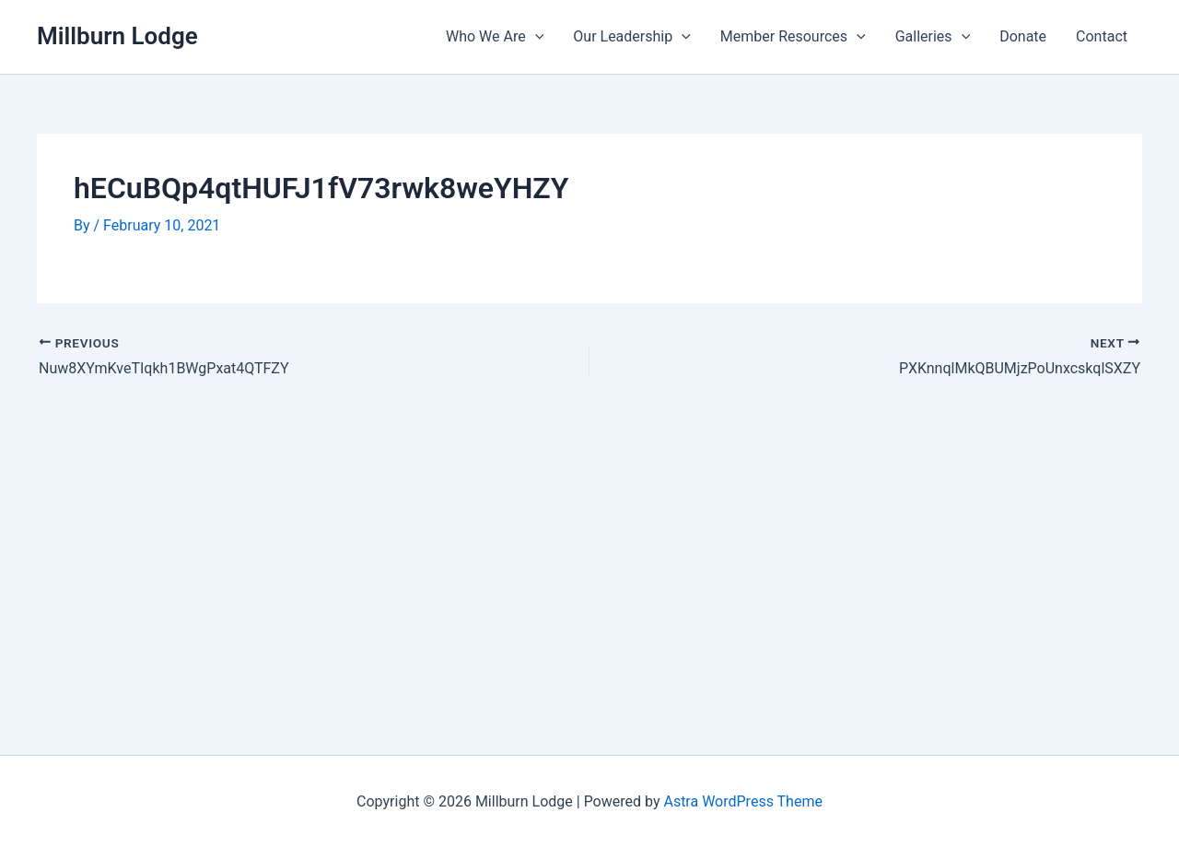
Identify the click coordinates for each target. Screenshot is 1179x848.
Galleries (933, 37)
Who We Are (494, 37)
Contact (1101, 36)
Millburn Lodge (117, 36)
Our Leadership (632, 37)
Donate (1022, 36)
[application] (535, 37)
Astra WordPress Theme (742, 801)
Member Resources (793, 37)
